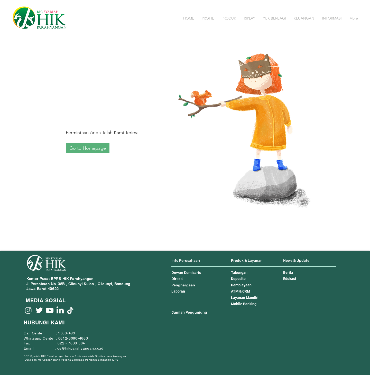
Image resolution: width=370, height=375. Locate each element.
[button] (208, 18)
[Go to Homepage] (87, 148)
